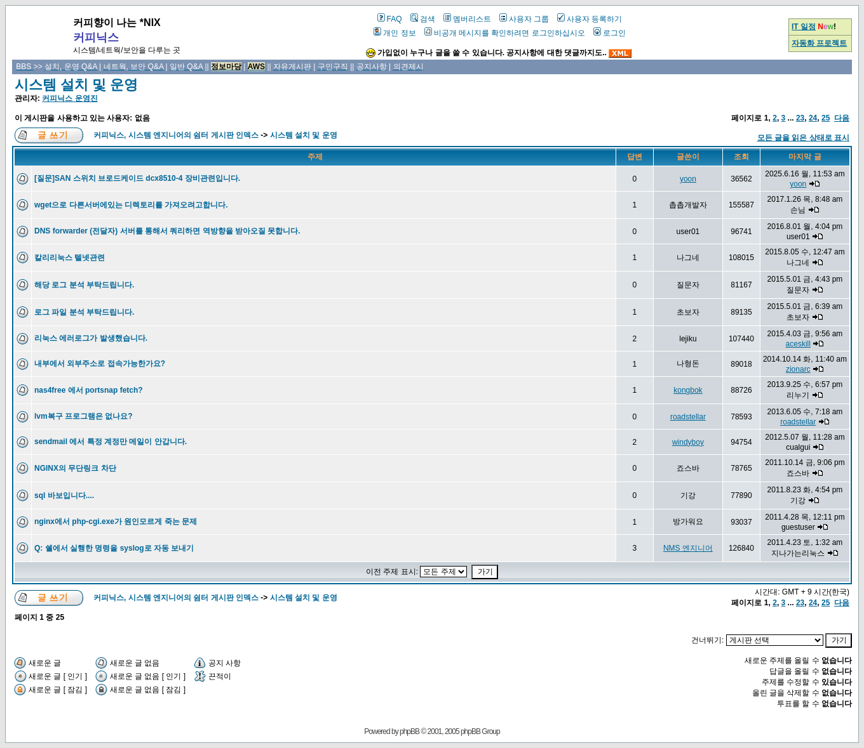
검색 (422, 19)
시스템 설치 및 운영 (76, 85)
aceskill (798, 343)
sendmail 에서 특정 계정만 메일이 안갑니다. (110, 441)
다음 (841, 118)
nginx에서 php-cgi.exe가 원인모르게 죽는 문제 (115, 521)
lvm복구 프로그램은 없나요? (83, 416)
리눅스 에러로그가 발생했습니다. (90, 338)
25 (825, 118)
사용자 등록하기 (589, 19)
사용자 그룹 (524, 19)
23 (800, 118)
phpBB (409, 731)
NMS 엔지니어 (688, 548)
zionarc (798, 369)
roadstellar (688, 416)
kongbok (687, 390)
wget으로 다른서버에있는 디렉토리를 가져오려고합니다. (131, 204)
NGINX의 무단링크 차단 (75, 468)
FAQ (389, 19)
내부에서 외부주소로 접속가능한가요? (99, 363)
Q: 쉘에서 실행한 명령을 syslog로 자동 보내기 (114, 548)
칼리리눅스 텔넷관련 (69, 257)
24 (813, 118)
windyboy (688, 442)
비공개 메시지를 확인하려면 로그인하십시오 (504, 33)
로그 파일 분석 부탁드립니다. (84, 312)
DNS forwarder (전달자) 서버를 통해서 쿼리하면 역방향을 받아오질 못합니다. (167, 230)
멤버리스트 (467, 19)
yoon (688, 178)
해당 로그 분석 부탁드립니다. (84, 284)
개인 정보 (394, 33)
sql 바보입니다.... (64, 495)
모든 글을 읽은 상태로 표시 (803, 137)
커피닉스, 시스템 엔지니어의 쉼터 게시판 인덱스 (176, 135)
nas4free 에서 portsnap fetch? (88, 390)
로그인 (609, 33)
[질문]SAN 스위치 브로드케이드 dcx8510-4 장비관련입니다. (137, 178)
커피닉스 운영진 (69, 98)
